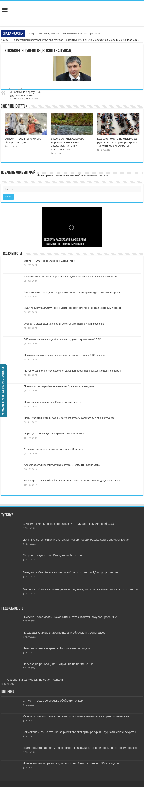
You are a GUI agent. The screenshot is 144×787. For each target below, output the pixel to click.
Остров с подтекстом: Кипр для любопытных (53, 555)
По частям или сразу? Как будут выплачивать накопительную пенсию (52, 39)
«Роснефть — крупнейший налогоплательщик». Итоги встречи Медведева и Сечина (72, 480)
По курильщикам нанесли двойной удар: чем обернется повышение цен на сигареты (73, 370)
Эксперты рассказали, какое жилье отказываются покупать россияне (63, 33)
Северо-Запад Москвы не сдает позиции (35, 679)
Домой (5, 39)
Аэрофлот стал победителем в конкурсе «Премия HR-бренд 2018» (62, 464)
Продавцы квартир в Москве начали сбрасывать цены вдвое (59, 386)
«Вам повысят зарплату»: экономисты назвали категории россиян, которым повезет (72, 307)
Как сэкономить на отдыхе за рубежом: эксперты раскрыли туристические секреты (117, 142)
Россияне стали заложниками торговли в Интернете (54, 449)
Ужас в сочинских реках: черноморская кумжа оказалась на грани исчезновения (67, 144)
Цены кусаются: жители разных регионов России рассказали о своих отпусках (69, 417)
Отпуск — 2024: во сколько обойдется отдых (23, 140)
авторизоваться (98, 175)
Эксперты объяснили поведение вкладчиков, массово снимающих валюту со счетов (80, 589)
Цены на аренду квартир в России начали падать (52, 402)
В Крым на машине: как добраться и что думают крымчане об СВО (62, 339)
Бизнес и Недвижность (72, 9)
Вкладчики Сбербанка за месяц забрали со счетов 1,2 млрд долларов (70, 572)
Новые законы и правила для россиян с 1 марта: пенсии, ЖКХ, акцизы (64, 355)
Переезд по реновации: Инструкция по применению (54, 433)
